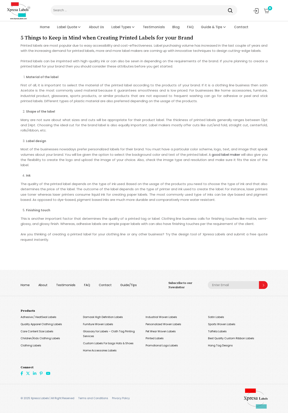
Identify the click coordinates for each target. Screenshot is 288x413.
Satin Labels (216, 317)
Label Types (121, 27)
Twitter (28, 373)
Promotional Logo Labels (162, 345)
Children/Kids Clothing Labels (40, 338)
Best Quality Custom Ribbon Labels (231, 338)
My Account (256, 10)
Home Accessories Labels (100, 350)
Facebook (22, 373)
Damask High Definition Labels (103, 317)
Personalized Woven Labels (163, 324)
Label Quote (67, 27)
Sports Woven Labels (221, 324)
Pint (41, 373)
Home (45, 27)
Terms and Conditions (93, 398)
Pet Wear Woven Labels (161, 331)
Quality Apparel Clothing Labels (41, 324)
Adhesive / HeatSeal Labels (38, 317)
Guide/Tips (128, 285)
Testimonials (154, 27)
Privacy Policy (121, 398)
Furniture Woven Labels (98, 324)
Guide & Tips (211, 27)
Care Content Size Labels (37, 331)
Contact (241, 27)
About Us (96, 27)
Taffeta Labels (217, 331)
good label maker (226, 154)
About (42, 285)
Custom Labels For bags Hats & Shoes (108, 343)
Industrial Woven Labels (161, 317)
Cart (268, 9)
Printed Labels (155, 338)
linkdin (34, 373)
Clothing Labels (31, 345)
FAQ (190, 27)
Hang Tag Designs (220, 345)
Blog (176, 27)
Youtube (48, 373)
